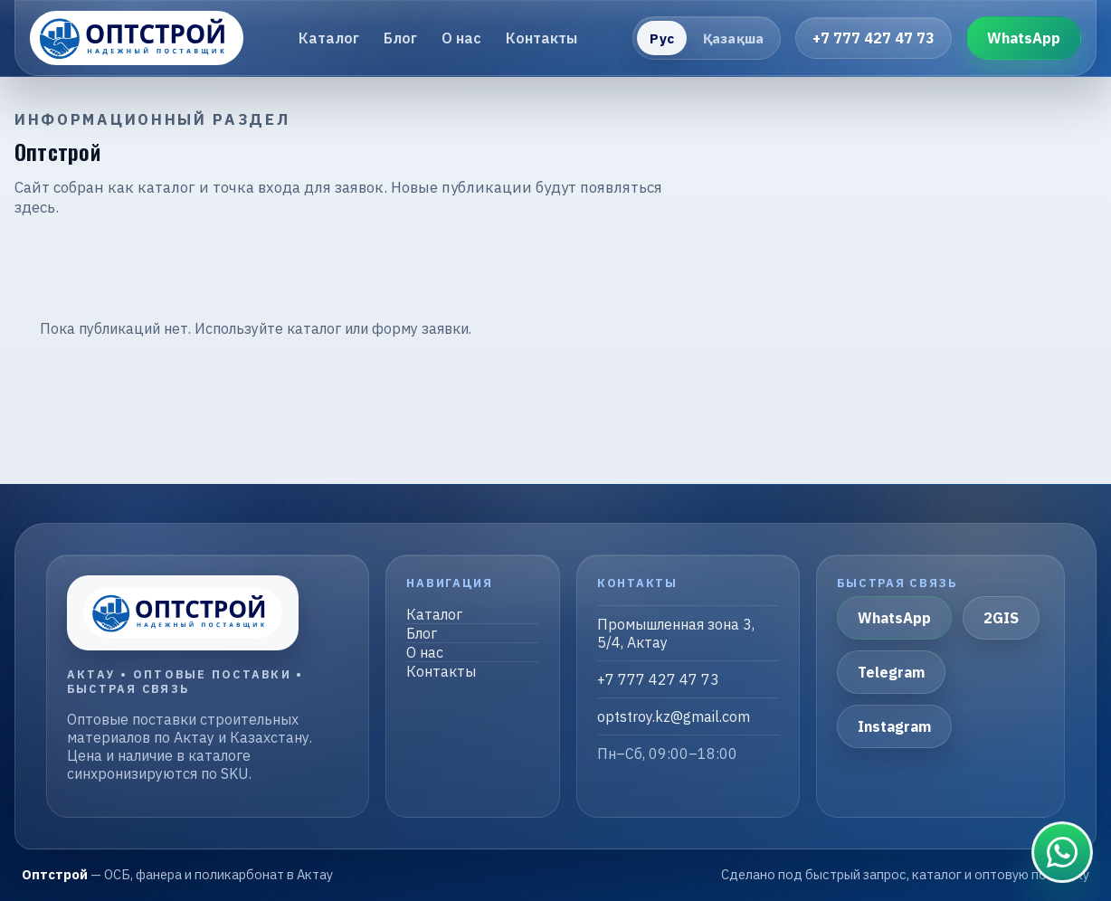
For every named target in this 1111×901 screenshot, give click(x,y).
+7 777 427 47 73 (873, 38)
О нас (461, 38)
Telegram (891, 672)
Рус (661, 38)
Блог (400, 38)
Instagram (894, 726)
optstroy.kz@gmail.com (673, 716)
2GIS (1001, 618)
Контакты (541, 38)
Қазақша (733, 38)
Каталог (329, 38)
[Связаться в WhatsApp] (1062, 852)
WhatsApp (1023, 38)
